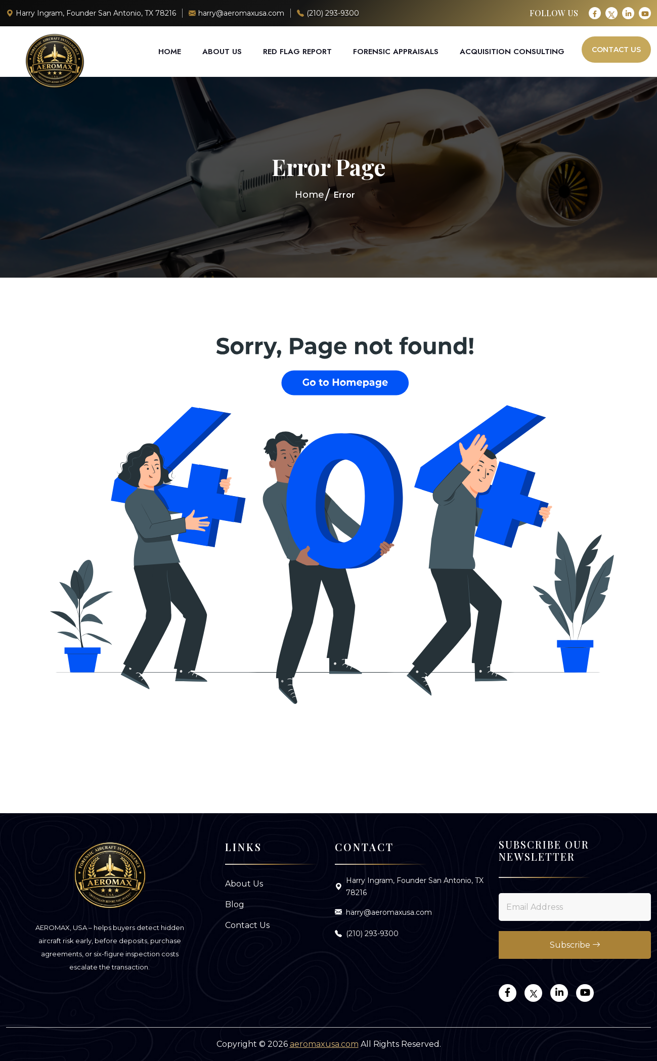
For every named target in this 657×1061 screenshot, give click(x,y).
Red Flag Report (297, 51)
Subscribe (575, 945)
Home (169, 51)
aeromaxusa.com (324, 1044)
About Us (222, 51)
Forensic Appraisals (396, 51)
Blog (234, 904)
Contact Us (616, 49)
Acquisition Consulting (512, 51)
